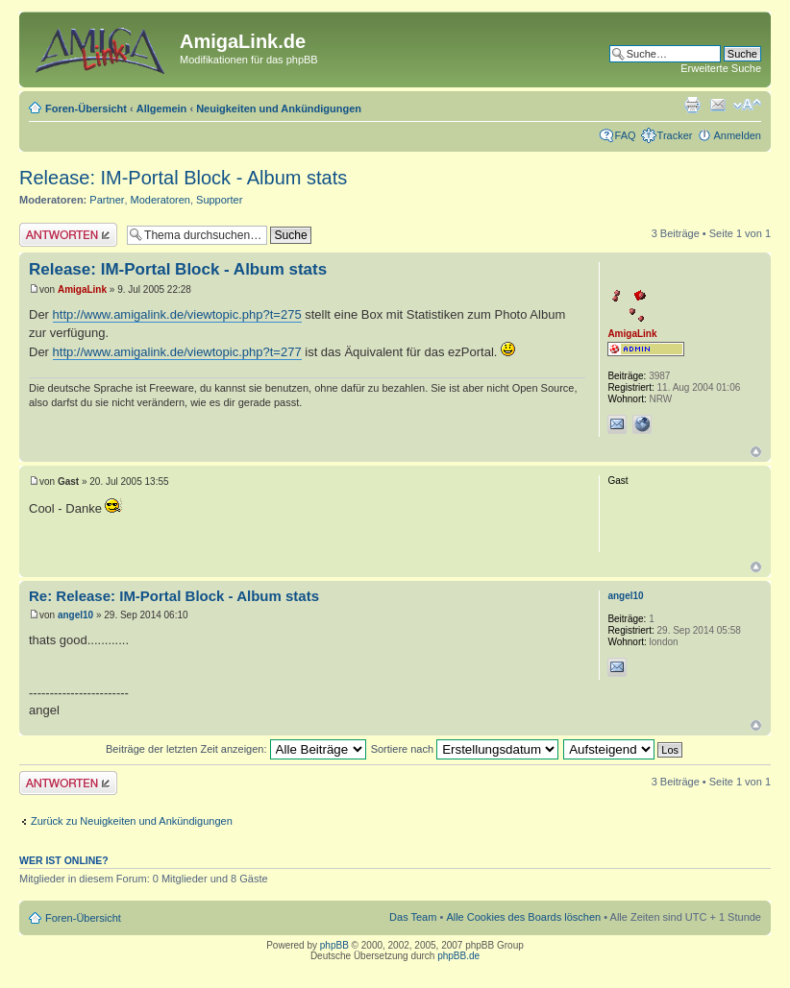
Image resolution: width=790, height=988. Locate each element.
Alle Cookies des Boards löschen (523, 917)
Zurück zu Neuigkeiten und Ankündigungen (132, 821)
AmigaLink (82, 289)
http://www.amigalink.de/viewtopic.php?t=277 (177, 352)
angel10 (75, 615)
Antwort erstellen (68, 235)
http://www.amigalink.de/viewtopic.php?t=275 (177, 314)
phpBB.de (458, 956)
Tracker (675, 135)
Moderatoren (160, 199)
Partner (106, 199)
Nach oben (756, 451)
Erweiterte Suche (720, 68)
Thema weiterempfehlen (717, 104)
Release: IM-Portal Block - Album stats (183, 177)
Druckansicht (692, 104)
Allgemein (161, 108)
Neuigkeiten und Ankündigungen (278, 108)
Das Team (412, 917)
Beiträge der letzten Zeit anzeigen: (236, 749)
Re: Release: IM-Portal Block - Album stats (174, 596)
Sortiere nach (464, 749)
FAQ (625, 135)
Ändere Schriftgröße (747, 104)
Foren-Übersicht (86, 108)
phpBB (334, 945)
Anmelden (737, 135)
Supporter (219, 199)
